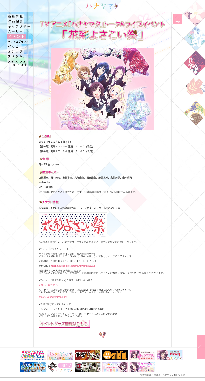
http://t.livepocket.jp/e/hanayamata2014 (73, 265)
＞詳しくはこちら (48, 285)
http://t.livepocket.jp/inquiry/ (53, 297)
